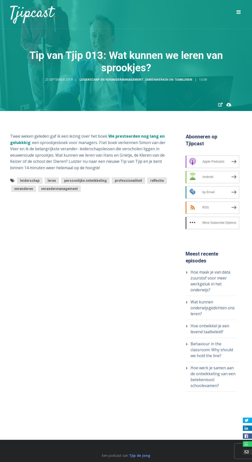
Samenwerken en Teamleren (168, 79)
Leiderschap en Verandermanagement (111, 79)
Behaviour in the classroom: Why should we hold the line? (212, 349)
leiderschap (29, 181)
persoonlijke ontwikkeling (85, 181)
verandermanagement (59, 189)
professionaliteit (128, 181)
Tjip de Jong (139, 455)
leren (52, 181)
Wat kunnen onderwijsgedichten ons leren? (213, 307)
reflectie (157, 181)
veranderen (23, 189)
